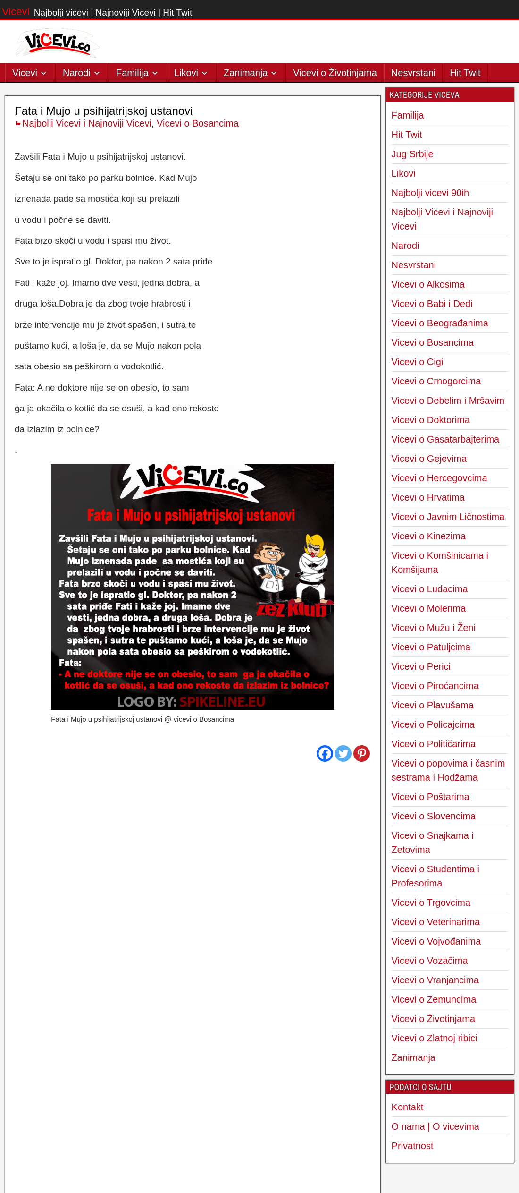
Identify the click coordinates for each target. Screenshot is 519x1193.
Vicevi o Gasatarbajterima (446, 439)
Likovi (186, 73)
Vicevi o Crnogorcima (436, 381)
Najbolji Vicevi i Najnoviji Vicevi (86, 319)
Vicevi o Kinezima (429, 536)
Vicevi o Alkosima (428, 284)
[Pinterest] (361, 949)
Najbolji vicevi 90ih (430, 192)
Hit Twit (465, 73)
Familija (132, 73)
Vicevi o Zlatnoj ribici (434, 1038)
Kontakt (408, 1107)
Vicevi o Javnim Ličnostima (448, 516)
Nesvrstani (413, 73)
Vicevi (15, 11)
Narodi (77, 73)
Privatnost (413, 1146)
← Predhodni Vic (44, 989)
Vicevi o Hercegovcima (439, 478)
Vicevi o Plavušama (433, 705)
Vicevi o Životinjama (335, 73)
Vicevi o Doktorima (431, 420)
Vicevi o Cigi (418, 362)
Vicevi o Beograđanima (440, 323)
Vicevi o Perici (421, 666)
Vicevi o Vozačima (430, 960)
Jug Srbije (413, 154)
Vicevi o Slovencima (434, 816)
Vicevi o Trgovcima (431, 902)
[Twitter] (343, 949)
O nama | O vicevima (435, 1126)
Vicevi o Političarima (434, 744)
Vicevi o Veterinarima (436, 922)
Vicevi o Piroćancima (435, 686)
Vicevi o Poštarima (430, 797)
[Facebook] (325, 949)
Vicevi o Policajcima (433, 724)
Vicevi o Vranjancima (435, 980)
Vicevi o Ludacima (430, 589)
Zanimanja (246, 73)
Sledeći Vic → (347, 989)
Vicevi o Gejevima (429, 458)
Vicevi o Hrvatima (428, 497)
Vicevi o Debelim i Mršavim (448, 400)
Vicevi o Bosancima (198, 319)
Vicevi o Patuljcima (431, 647)
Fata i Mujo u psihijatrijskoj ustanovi (104, 306)
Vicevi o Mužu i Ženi (434, 627)
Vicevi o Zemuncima (434, 999)
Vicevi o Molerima (429, 608)
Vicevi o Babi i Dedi (432, 303)
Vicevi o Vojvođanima (436, 941)
